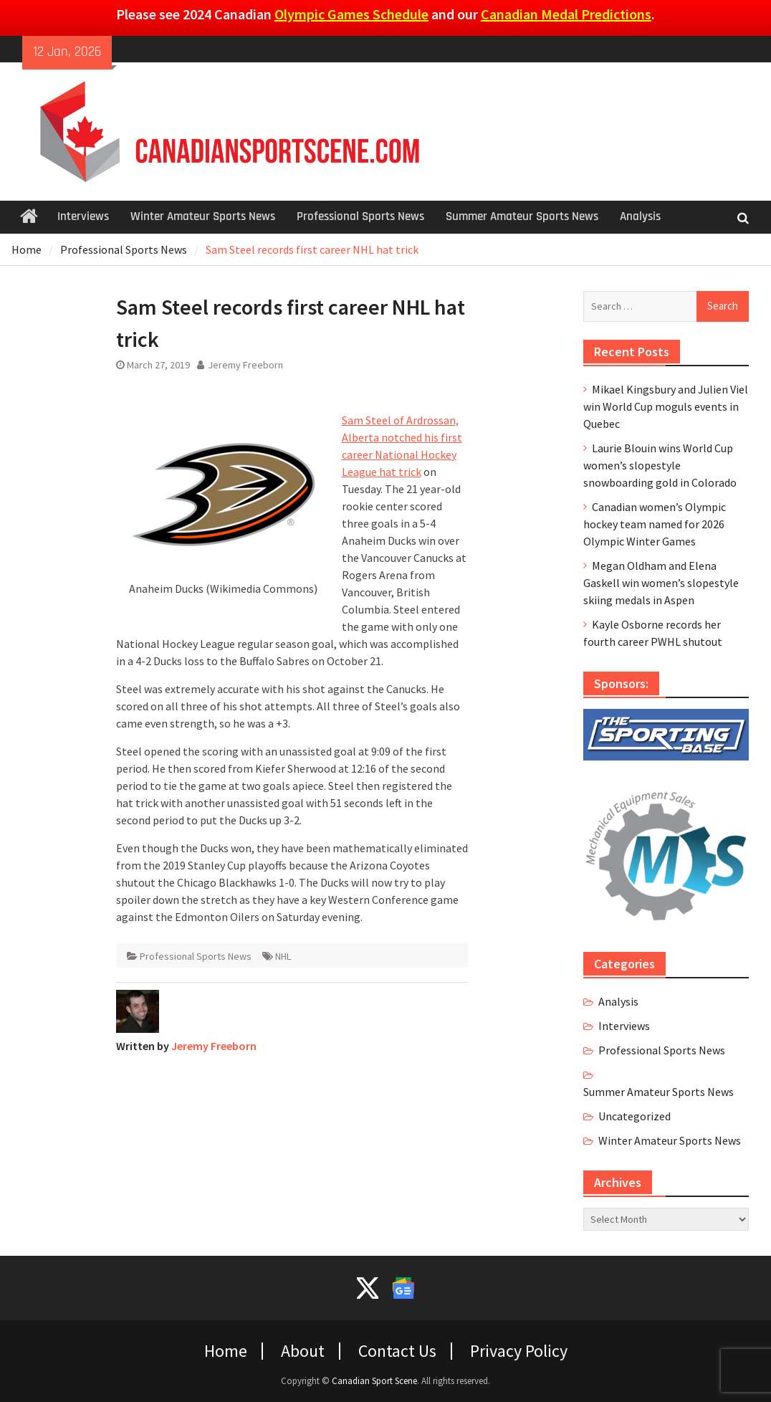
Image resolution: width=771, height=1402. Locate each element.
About (303, 1351)
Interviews (83, 216)
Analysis (640, 216)
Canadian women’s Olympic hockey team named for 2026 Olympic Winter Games (654, 524)
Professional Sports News (360, 216)
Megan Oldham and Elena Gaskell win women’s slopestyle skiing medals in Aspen (661, 582)
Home (225, 1351)
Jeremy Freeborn (245, 364)
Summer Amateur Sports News (522, 216)
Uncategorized (634, 1116)
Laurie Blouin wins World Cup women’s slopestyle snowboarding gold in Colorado (660, 465)
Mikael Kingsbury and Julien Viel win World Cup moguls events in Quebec (665, 406)
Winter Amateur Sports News (202, 216)
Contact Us (397, 1351)
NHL (283, 956)
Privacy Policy (519, 1351)
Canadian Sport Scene (374, 1381)
